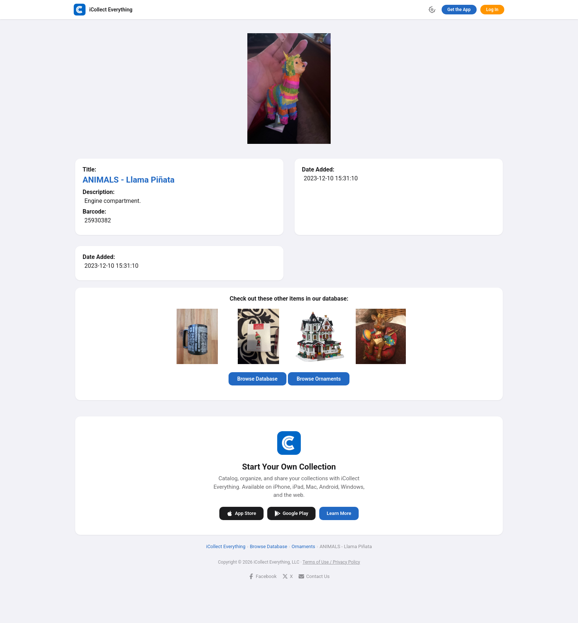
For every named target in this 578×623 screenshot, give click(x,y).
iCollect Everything (226, 546)
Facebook (262, 576)
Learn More (339, 513)
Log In (492, 9)
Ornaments (303, 546)
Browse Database (257, 379)
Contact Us (314, 576)
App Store (241, 513)
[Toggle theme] (432, 9)
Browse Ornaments (319, 379)
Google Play (292, 513)
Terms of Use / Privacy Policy (331, 561)
